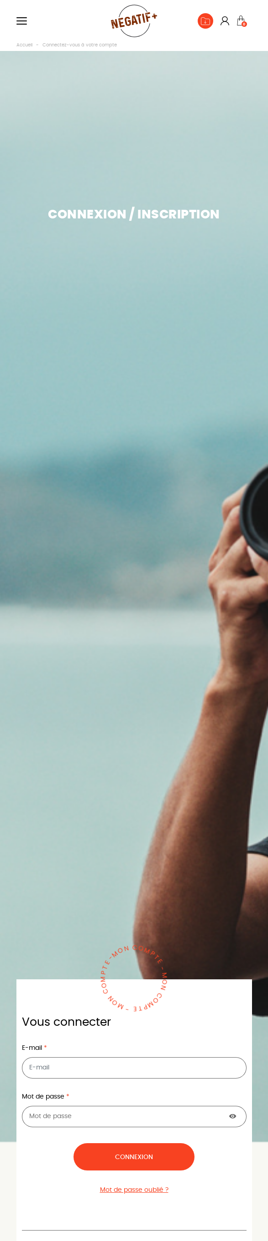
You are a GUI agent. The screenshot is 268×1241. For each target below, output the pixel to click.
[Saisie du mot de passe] (134, 1116)
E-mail (33, 1048)
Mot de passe (44, 1097)
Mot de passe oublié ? (134, 1190)
